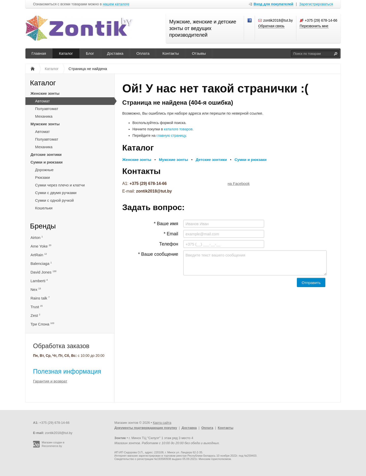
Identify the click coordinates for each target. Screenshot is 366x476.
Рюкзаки (42, 177)
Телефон (168, 244)
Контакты (170, 53)
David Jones (43, 272)
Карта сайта (162, 423)
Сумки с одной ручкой (54, 200)
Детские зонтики (46, 154)
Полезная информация (67, 371)
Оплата (142, 53)
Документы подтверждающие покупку (145, 428)
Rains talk (40, 298)
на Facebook (239, 183)
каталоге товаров (178, 129)
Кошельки (43, 208)
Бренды (43, 226)
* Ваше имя (166, 223)
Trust (36, 307)
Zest (35, 315)
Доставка (115, 53)
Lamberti (39, 281)
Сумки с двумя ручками (56, 193)
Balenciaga (41, 263)
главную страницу (171, 135)
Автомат (42, 101)
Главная (39, 53)
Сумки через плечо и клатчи (60, 185)
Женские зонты (44, 93)
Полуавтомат (46, 108)
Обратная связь (271, 26)
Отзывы (199, 53)
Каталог (66, 53)
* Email (171, 233)
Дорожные (44, 170)
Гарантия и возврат (50, 381)
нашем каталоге (116, 4)
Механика (43, 116)
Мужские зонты (45, 124)
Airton (36, 237)
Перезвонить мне (314, 26)
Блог (90, 53)
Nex (35, 289)
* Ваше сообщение (158, 254)
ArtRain (38, 255)
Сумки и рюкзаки (46, 162)
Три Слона (42, 324)
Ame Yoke (40, 246)
